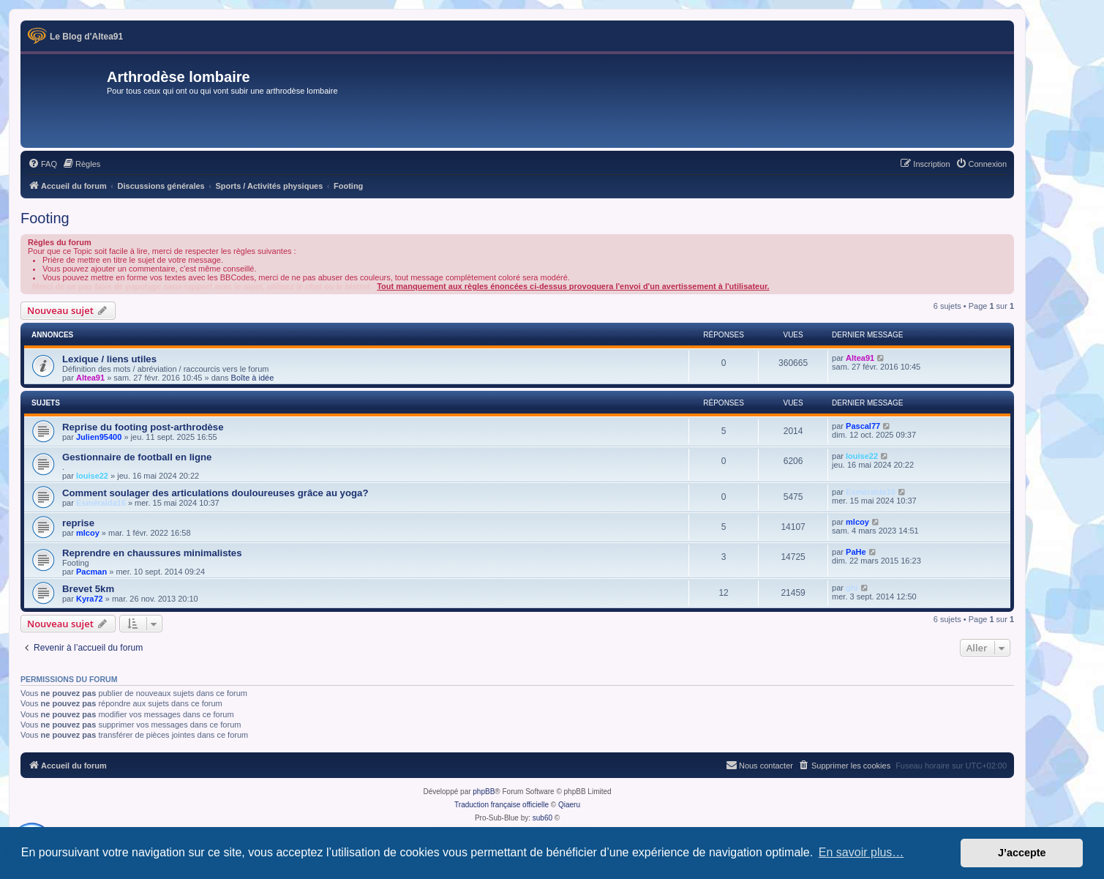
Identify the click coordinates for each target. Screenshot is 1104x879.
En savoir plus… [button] (861, 852)
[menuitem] (42, 164)
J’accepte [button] (1022, 853)
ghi (852, 587)
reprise (78, 522)
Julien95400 (98, 437)
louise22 (92, 475)
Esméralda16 (101, 502)
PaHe (856, 551)
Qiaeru (569, 805)
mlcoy (87, 532)
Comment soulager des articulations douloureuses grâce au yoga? (215, 492)
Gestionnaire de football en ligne (136, 457)
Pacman (91, 571)
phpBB (484, 792)
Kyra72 (89, 598)
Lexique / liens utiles (109, 359)
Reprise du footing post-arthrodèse (143, 427)
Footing (45, 218)
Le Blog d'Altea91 (86, 36)
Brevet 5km (88, 588)
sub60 (542, 818)
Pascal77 (863, 426)
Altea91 (90, 377)
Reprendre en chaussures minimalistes (152, 552)
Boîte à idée (252, 377)
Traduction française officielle (501, 805)
